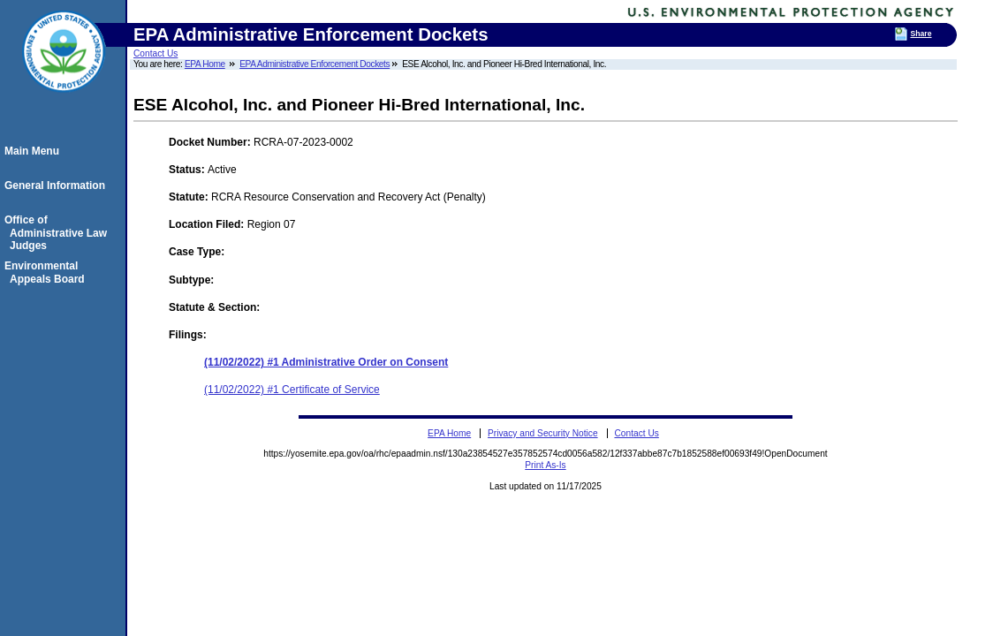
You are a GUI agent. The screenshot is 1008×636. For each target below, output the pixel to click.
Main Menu (34, 151)
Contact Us (155, 53)
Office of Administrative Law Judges (58, 233)
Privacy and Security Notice (543, 433)
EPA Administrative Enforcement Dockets (314, 64)
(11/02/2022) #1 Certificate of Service (292, 389)
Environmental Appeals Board (47, 272)
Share (920, 33)
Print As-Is (545, 465)
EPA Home (205, 64)
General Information (57, 185)
